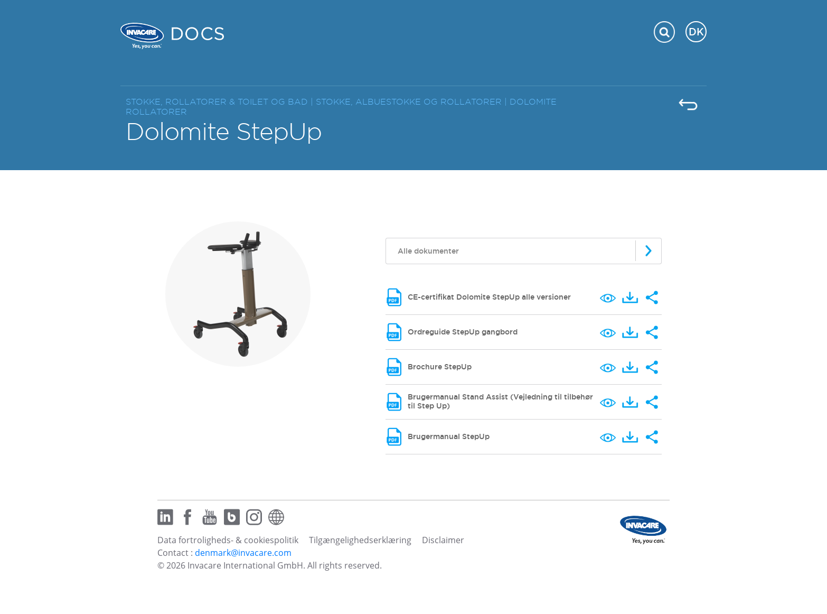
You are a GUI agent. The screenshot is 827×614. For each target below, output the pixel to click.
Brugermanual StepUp (449, 436)
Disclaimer (443, 540)
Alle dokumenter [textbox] (428, 251)
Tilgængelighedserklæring (360, 540)
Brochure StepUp (440, 366)
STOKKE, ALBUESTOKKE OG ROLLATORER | (413, 101)
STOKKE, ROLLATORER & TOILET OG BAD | (221, 101)
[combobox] (524, 251)
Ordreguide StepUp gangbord (463, 332)
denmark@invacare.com (243, 553)
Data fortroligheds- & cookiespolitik (227, 540)
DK (696, 32)
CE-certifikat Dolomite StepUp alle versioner (489, 297)
